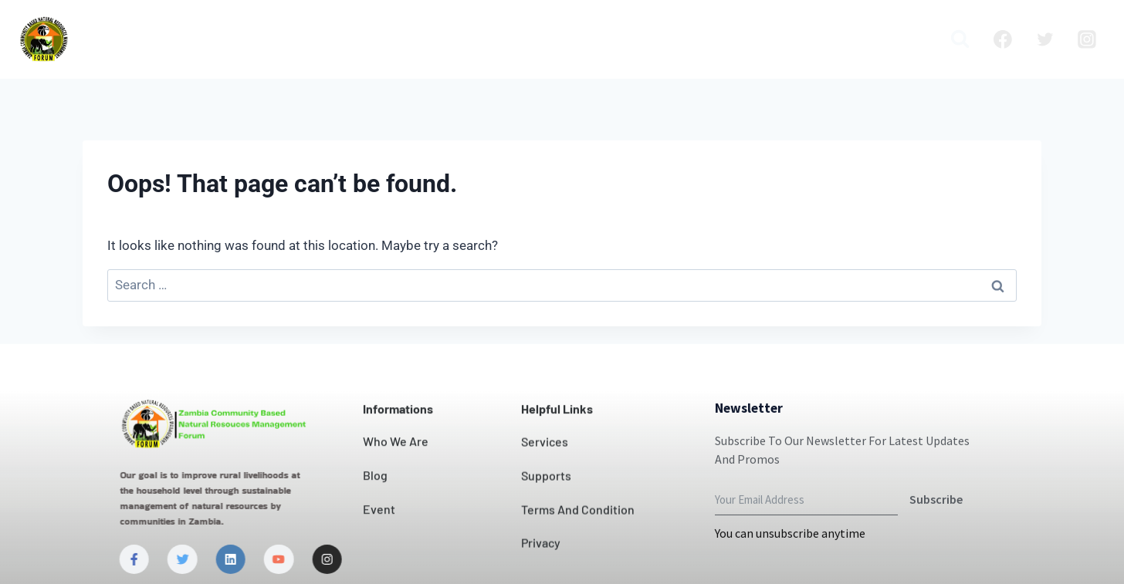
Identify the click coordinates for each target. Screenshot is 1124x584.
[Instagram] (1086, 39)
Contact (571, 39)
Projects (696, 39)
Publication (828, 39)
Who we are (286, 39)
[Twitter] (1045, 39)
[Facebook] (1002, 39)
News (634, 39)
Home (205, 39)
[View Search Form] (960, 39)
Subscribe (936, 537)
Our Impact (487, 39)
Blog (757, 39)
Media (905, 39)
